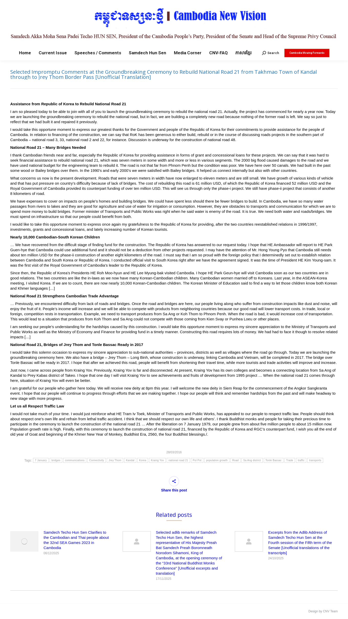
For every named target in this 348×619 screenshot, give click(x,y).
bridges (55, 460)
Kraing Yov (157, 460)
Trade (289, 460)
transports (315, 460)
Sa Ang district (252, 460)
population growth (217, 460)
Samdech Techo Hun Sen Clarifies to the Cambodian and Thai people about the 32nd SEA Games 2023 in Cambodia (76, 540)
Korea (142, 460)
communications (75, 460)
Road (235, 460)
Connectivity (96, 460)
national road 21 (178, 460)
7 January (41, 460)
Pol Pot (197, 460)
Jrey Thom (115, 460)
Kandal (130, 460)
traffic (301, 460)
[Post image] (24, 541)
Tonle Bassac (274, 460)
